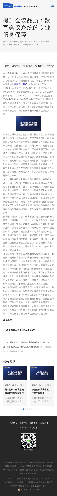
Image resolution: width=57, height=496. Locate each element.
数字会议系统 (20, 84)
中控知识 (27, 65)
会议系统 (46, 482)
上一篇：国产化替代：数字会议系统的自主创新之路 (24, 342)
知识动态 (33, 428)
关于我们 (8, 482)
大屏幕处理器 (22, 486)
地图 (47, 479)
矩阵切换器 (28, 482)
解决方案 (23, 423)
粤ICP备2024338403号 (29, 490)
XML (42, 479)
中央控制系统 (17, 482)
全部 (7, 65)
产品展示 (13, 423)
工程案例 (44, 423)
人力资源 (23, 428)
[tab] (21, 409)
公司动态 (16, 65)
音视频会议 (33, 486)
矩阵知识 (39, 65)
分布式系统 (37, 482)
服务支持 (33, 423)
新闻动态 (42, 486)
